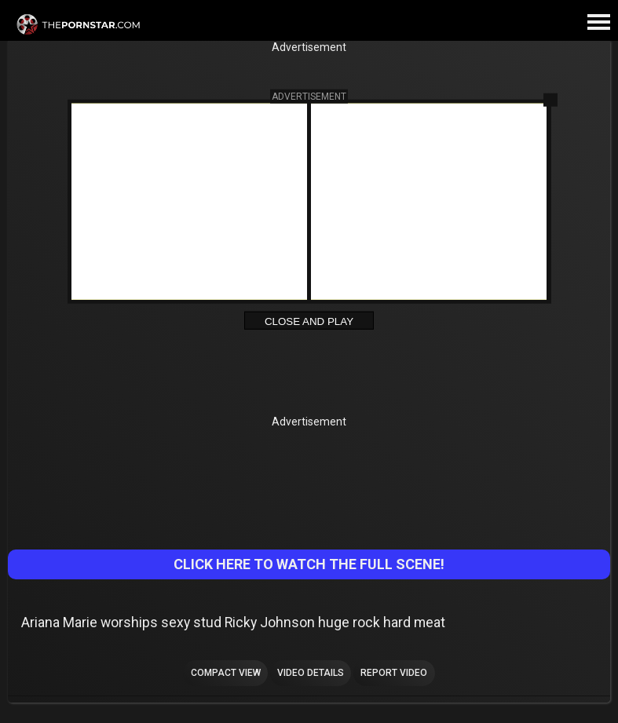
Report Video (393, 672)
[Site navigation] (598, 23)
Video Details (310, 672)
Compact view (226, 672)
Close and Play (309, 321)
